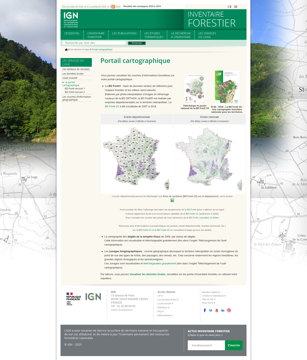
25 (152, 153)
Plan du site (207, 299)
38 (149, 166)
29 (106, 144)
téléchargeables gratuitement (159, 263)
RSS (118, 6)
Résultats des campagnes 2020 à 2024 (142, 6)
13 (147, 177)
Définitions (162, 307)
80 (134, 135)
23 (132, 160)
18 (135, 154)
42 (142, 163)
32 (125, 176)
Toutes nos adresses (121, 310)
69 (145, 162)
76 (128, 137)
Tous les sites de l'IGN (72, 6)
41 (130, 151)
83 (153, 177)
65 (123, 180)
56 (111, 148)
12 (135, 172)
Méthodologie (163, 315)
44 (116, 152)
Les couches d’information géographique (76, 98)
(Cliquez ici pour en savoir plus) (204, 335)
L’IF (159, 296)
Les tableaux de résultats (76, 69)
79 (122, 157)
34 (139, 177)
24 (126, 166)
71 (144, 156)
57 (152, 141)
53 (121, 147)
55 (147, 142)
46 (130, 170)
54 (150, 143)
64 (119, 179)
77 (137, 144)
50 (118, 140)
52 (147, 147)
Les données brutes (73, 73)
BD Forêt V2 (112, 106)
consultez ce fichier (209, 217)
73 (153, 164)
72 (125, 148)
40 (119, 174)
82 (129, 174)
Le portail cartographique (70, 84)
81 (133, 175)
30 (143, 174)
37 (126, 153)
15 (135, 167)
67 (157, 143)
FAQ (159, 311)
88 (151, 146)
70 (151, 150)
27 (128, 141)
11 (134, 181)
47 (125, 172)
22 (111, 144)
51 (142, 141)
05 (153, 169)
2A (167, 187)
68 (156, 148)
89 (139, 149)
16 (124, 163)
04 (153, 173)
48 (139, 171)
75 (133, 143)
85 (118, 156)
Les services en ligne (80, 49)
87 (129, 162)
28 (130, 145)
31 (129, 178)
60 (134, 138)
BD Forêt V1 (192, 213)
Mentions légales (210, 292)
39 (149, 156)
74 (152, 160)
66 (135, 183)
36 (130, 156)
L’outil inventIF (69, 77)
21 (145, 151)
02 (139, 137)
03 (138, 158)
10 (142, 146)
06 (157, 174)
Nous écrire (207, 303)
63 (137, 163)
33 (121, 168)
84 (147, 174)
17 (120, 161)
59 (139, 133)
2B (167, 183)
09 (130, 181)
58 (139, 154)
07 (144, 169)
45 (134, 148)
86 (125, 157)
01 (147, 160)
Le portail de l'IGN (97, 6)
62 (134, 131)
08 (144, 137)
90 (154, 150)
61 (125, 143)
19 (132, 165)
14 (123, 140)
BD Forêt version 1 (75, 88)
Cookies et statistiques (213, 296)
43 (141, 167)
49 (121, 151)
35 (116, 147)
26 (147, 169)
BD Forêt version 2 (75, 92)
